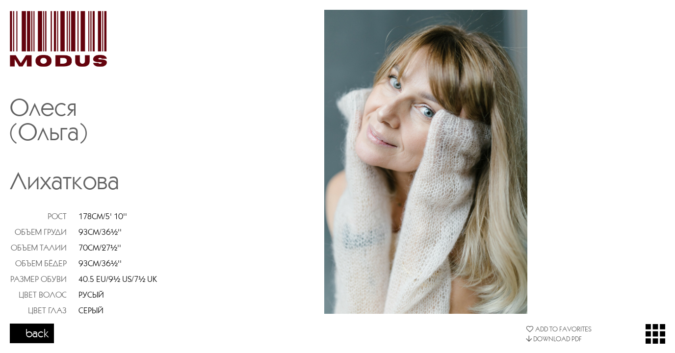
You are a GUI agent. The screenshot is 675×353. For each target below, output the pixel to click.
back (37, 333)
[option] (425, 162)
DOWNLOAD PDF (554, 339)
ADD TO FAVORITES (559, 329)
